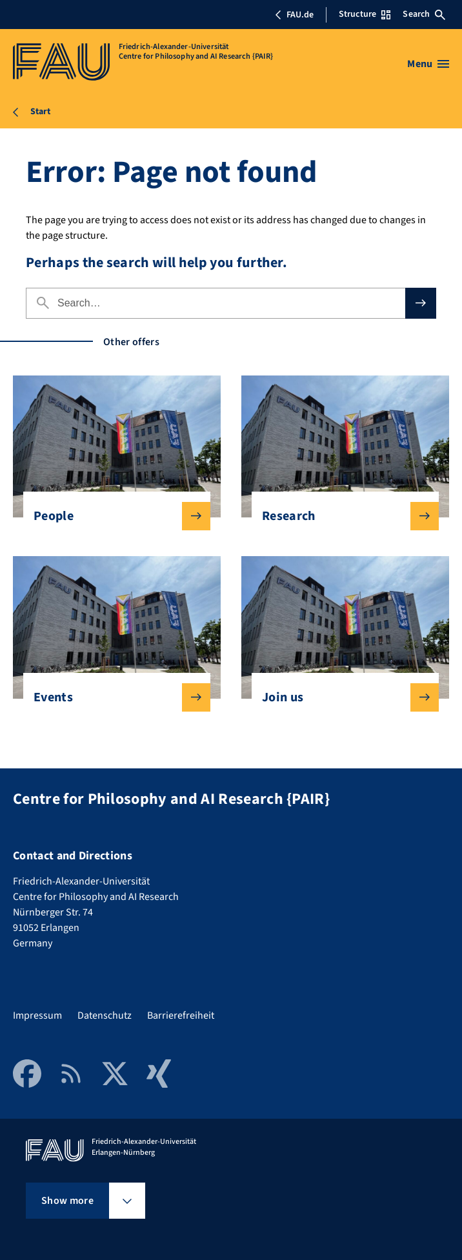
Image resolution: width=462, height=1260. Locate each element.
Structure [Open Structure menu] (364, 14)
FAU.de (294, 14)
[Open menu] (428, 64)
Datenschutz (104, 1015)
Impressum (37, 1015)
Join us (340, 697)
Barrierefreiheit (180, 1015)
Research (340, 516)
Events (112, 697)
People (112, 516)
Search (424, 14)
